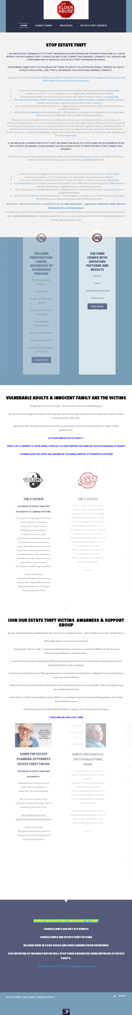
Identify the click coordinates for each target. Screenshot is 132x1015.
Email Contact (112, 90)
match (87, 159)
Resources (66, 25)
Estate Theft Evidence (94, 25)
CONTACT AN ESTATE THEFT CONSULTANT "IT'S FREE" (66, 921)
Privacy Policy (46, 997)
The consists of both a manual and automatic (58, 99)
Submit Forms (43, 25)
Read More (25, 359)
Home (23, 25)
